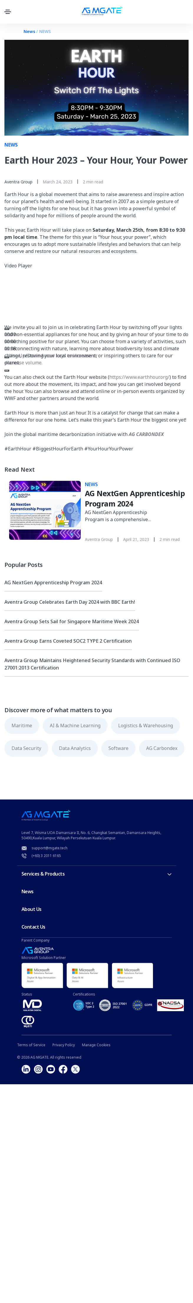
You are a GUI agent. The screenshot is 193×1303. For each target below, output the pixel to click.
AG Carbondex (161, 748)
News (29, 31)
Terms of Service (31, 1044)
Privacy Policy (63, 1044)
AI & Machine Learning (75, 725)
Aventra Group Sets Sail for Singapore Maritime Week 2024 (71, 621)
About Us (32, 909)
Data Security (26, 748)
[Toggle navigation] (7, 12)
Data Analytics (75, 748)
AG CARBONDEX (146, 434)
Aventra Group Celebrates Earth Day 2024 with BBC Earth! (69, 602)
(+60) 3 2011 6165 (46, 855)
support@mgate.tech (49, 847)
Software (118, 748)
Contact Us (33, 927)
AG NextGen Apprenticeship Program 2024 (53, 582)
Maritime (21, 725)
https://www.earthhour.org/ (139, 377)
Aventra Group (18, 182)
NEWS (45, 31)
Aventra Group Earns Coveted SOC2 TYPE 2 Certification (68, 641)
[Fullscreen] (6, 370)
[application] (53, 296)
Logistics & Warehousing (145, 725)
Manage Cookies (96, 1044)
